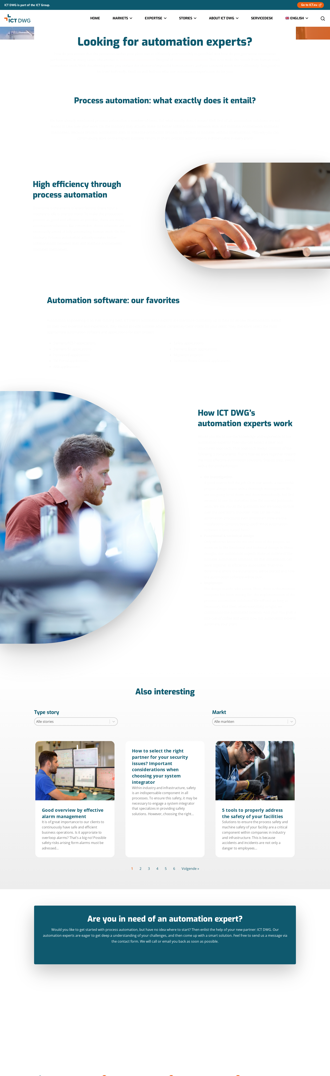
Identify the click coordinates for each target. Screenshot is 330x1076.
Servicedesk (262, 18)
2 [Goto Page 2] (140, 868)
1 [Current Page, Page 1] (132, 868)
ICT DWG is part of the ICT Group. (27, 5)
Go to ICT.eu (309, 5)
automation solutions (191, 59)
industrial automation (137, 59)
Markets (122, 18)
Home (95, 18)
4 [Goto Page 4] (157, 868)
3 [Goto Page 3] (149, 868)
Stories (187, 18)
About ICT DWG (223, 18)
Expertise (155, 18)
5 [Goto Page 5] (166, 868)
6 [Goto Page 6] (174, 868)
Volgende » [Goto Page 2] (190, 868)
